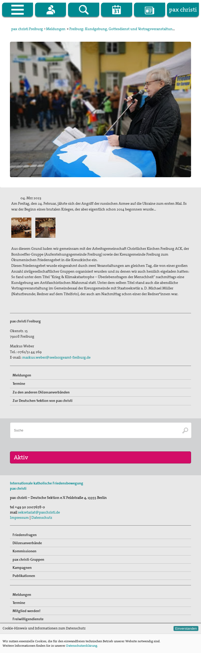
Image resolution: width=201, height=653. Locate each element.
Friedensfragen (25, 534)
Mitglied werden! (27, 610)
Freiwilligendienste (28, 619)
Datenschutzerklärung (81, 646)
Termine (19, 383)
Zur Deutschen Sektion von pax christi (42, 400)
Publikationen (24, 575)
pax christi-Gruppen (28, 559)
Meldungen (55, 28)
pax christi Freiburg (27, 28)
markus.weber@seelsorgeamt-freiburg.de (56, 357)
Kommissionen (24, 551)
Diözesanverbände (27, 543)
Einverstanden (186, 628)
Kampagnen (22, 567)
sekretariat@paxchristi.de (39, 512)
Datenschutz (41, 517)
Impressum (19, 517)
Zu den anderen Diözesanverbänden (41, 392)
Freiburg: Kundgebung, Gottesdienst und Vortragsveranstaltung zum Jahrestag (134, 28)
